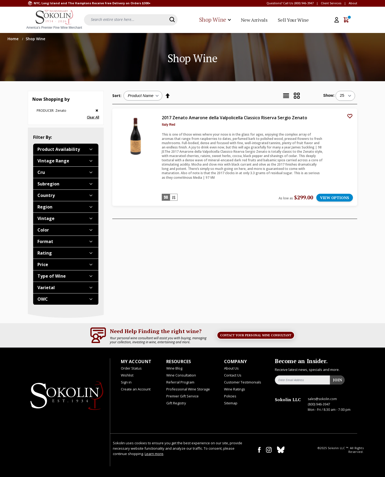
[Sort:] (143, 95)
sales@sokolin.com (322, 399)
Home (13, 38)
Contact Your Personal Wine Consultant (255, 335)
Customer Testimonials (242, 382)
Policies (230, 396)
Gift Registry (176, 403)
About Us (231, 368)
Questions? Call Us (280, 3)
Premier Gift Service (182, 396)
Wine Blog (174, 368)
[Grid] (297, 96)
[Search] (172, 19)
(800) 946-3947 (304, 3)
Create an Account (136, 389)
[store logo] (54, 20)
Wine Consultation (181, 375)
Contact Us (232, 375)
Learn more (154, 453)
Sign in (126, 382)
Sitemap (230, 403)
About (353, 3)
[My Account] (336, 20)
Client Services (331, 3)
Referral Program (180, 382)
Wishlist (127, 375)
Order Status (131, 368)
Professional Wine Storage (188, 389)
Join (337, 379)
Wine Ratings (234, 389)
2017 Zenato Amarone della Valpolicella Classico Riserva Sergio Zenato (234, 117)
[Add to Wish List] (350, 116)
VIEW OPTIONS (334, 197)
